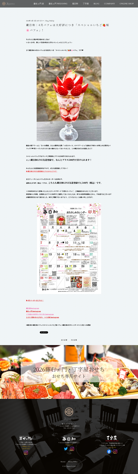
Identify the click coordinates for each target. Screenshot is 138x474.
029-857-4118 (69, 445)
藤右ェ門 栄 (39, 3)
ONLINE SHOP (127, 3)
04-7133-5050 (112, 447)
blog (47, 21)
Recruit (63, 462)
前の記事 (64, 340)
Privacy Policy (72, 462)
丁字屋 (86, 3)
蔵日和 (75, 3)
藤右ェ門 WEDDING (58, 3)
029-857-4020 (70, 428)
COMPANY (109, 3)
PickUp (51, 21)
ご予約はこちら (25, 446)
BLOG (96, 3)
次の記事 (74, 340)
